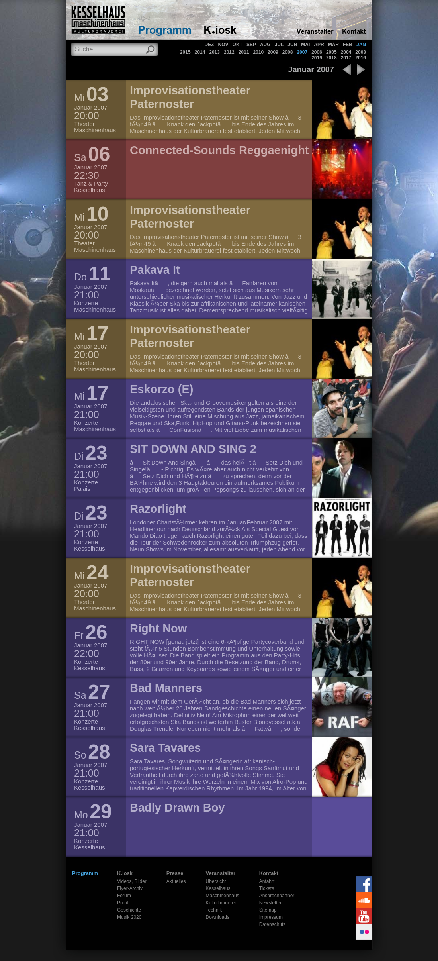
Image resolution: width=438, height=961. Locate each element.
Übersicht (216, 881)
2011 (244, 52)
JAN (361, 44)
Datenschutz (272, 924)
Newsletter (270, 903)
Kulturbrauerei (221, 903)
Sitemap (268, 910)
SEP (251, 44)
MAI (305, 44)
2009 (273, 52)
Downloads (217, 917)
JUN (292, 44)
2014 (200, 52)
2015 (185, 52)
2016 (360, 58)
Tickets (266, 888)
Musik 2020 (129, 917)
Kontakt (268, 873)
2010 (258, 52)
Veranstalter (220, 873)
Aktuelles (176, 881)
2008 (287, 52)
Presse (175, 873)
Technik (214, 910)
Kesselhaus (218, 888)
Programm (85, 873)
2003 (360, 52)
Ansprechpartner (277, 895)
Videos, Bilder (132, 881)
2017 (346, 58)
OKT (237, 44)
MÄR (333, 44)
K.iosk (125, 873)
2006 (316, 52)
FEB (347, 44)
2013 (214, 52)
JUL (279, 44)
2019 (316, 58)
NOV (223, 44)
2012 (229, 52)
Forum (124, 895)
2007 (302, 52)
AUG (265, 44)
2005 (331, 52)
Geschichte (129, 910)
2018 (331, 58)
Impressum (271, 917)
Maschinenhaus (222, 895)
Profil (122, 903)
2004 (346, 52)
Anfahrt (267, 881)
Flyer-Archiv (130, 888)
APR (319, 44)
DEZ (209, 44)
